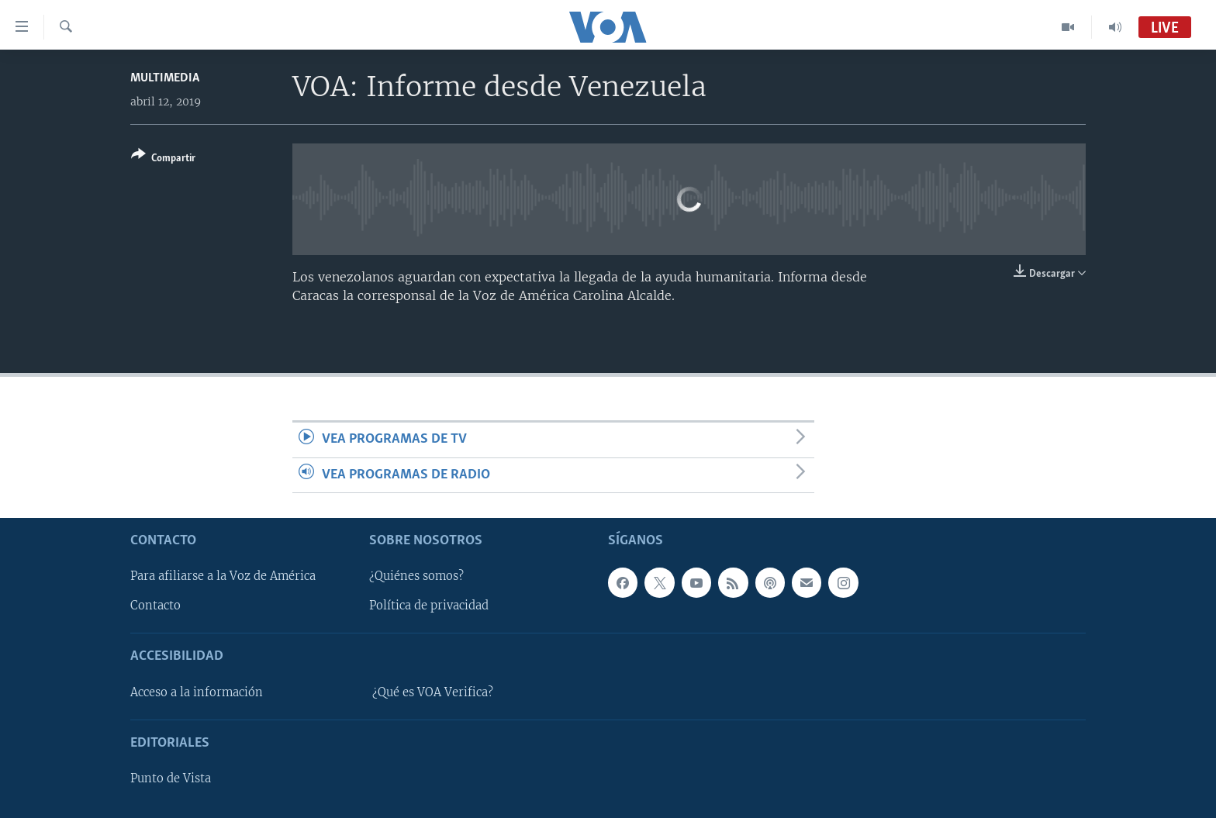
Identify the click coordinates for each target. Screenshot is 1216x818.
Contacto (155, 606)
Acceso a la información (196, 692)
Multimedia (164, 78)
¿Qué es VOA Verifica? (432, 692)
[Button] (163, 159)
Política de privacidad (429, 606)
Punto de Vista (170, 778)
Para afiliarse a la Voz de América (223, 576)
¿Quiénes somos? (416, 576)
